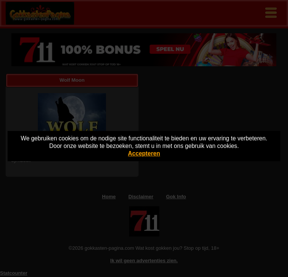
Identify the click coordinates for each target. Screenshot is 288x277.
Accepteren (144, 153)
